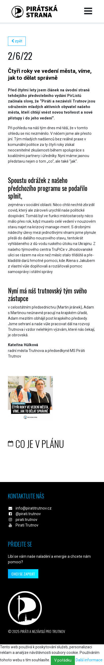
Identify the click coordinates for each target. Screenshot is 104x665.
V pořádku (62, 660)
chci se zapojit (23, 574)
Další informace (89, 660)
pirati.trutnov (26, 519)
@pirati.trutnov (28, 514)
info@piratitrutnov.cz (34, 508)
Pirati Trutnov (27, 525)
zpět (16, 41)
